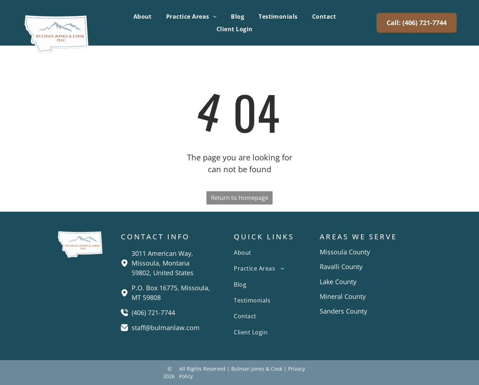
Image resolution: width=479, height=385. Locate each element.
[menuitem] (142, 16)
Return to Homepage (239, 198)
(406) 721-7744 (153, 312)
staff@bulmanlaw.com (166, 327)
